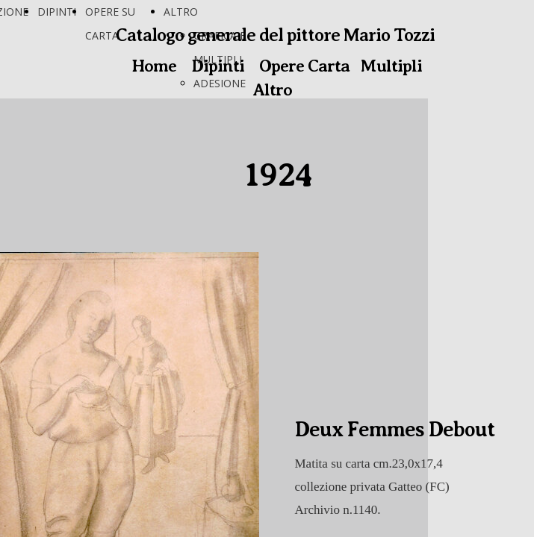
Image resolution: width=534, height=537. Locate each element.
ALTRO (181, 11)
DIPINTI (56, 11)
